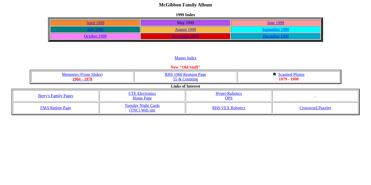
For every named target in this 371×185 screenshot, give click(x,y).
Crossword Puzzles (315, 108)
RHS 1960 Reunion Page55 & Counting (185, 76)
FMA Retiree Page (55, 108)
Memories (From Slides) (82, 76)
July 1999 (95, 29)
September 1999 (275, 29)
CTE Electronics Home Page (142, 95)
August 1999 (185, 29)
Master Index (186, 58)
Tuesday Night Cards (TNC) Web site (142, 107)
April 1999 (95, 23)
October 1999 (95, 36)
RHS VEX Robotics (229, 108)
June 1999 (275, 23)
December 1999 (276, 36)
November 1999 (185, 36)
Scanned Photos (291, 74)
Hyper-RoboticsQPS (229, 95)
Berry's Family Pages (55, 96)
